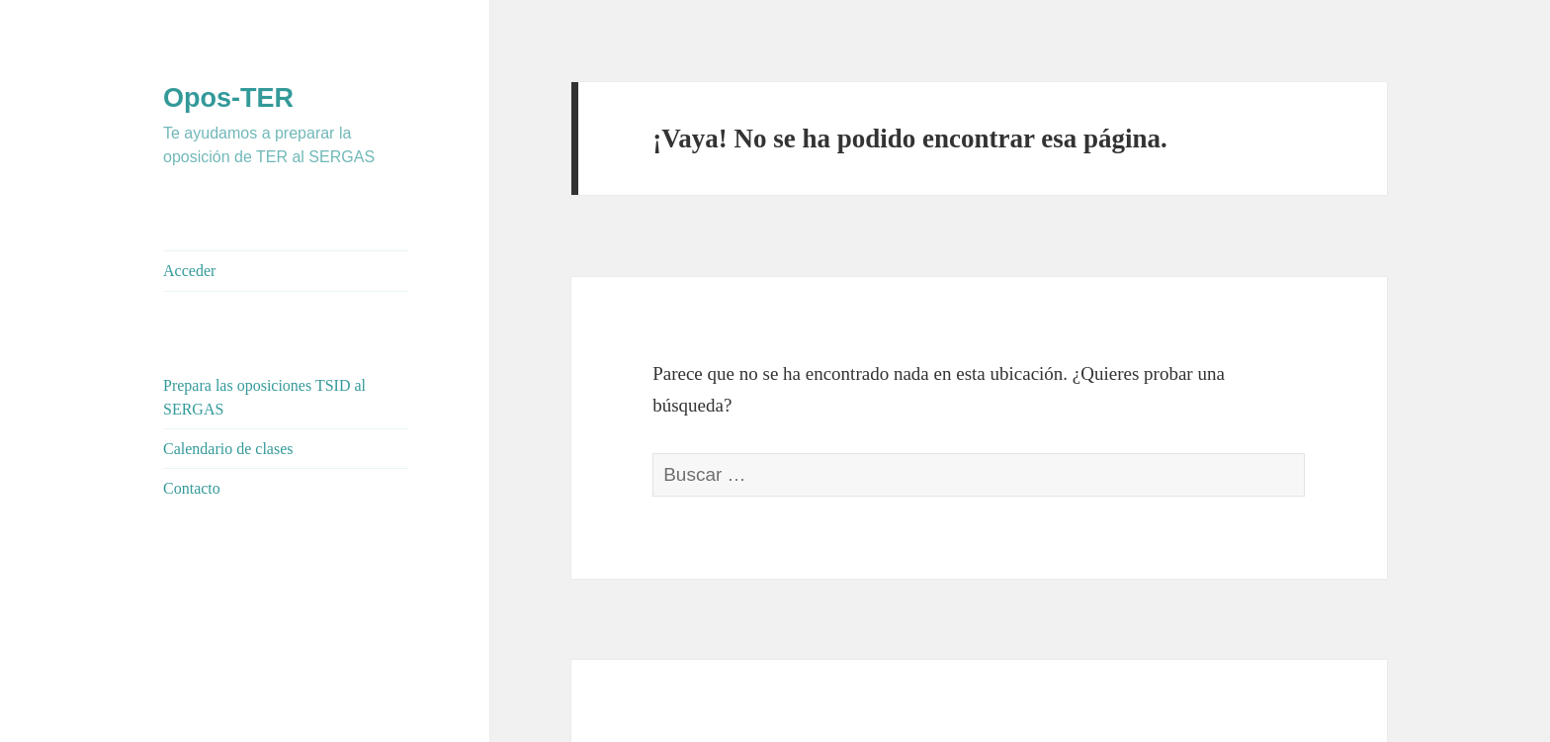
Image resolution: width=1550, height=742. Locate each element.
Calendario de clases (228, 448)
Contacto (191, 488)
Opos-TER (228, 98)
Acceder (189, 270)
